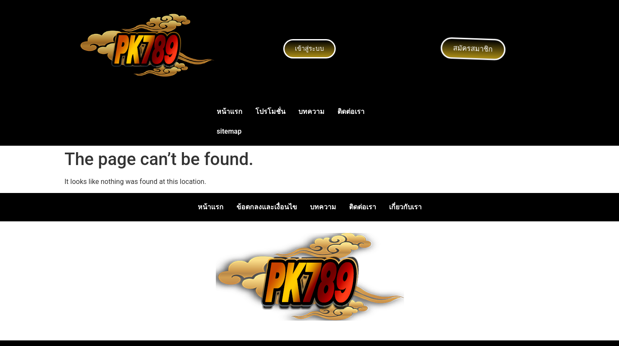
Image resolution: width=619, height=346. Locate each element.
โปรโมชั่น (270, 111)
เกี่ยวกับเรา (405, 207)
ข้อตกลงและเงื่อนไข (266, 207)
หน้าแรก (229, 111)
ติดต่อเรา (351, 111)
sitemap (229, 131)
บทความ (311, 111)
